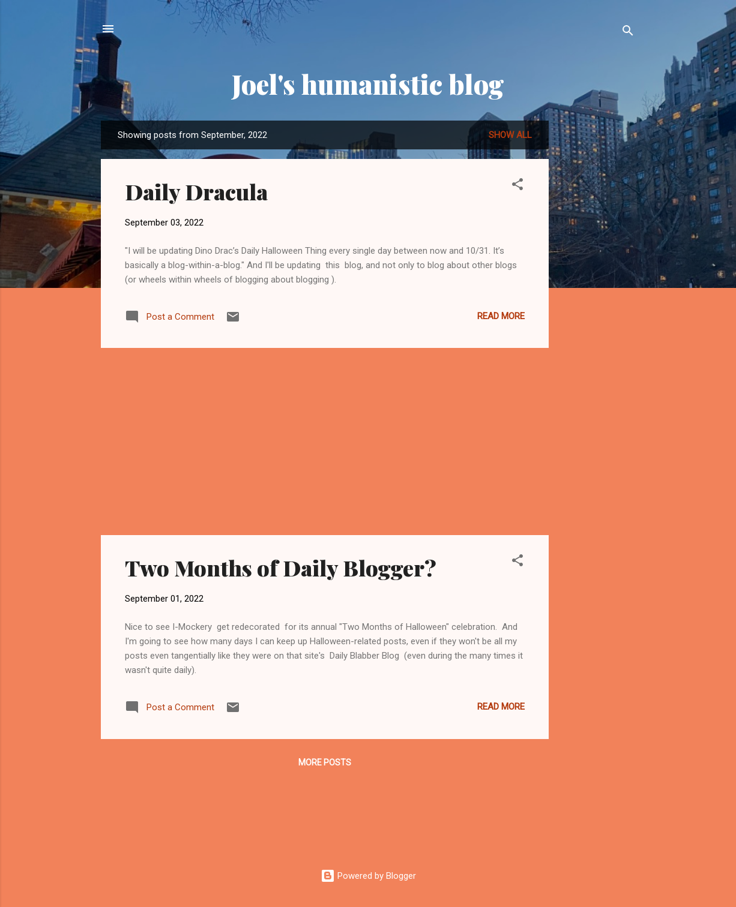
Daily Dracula (196, 191)
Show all (510, 135)
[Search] (628, 32)
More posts (324, 762)
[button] (517, 186)
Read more (501, 316)
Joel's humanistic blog (368, 83)
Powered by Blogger (368, 875)
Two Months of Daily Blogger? (280, 567)
